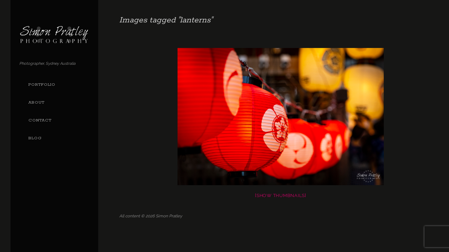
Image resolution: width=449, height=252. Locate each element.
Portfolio (41, 84)
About (36, 102)
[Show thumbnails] (280, 195)
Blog (35, 138)
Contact (40, 120)
